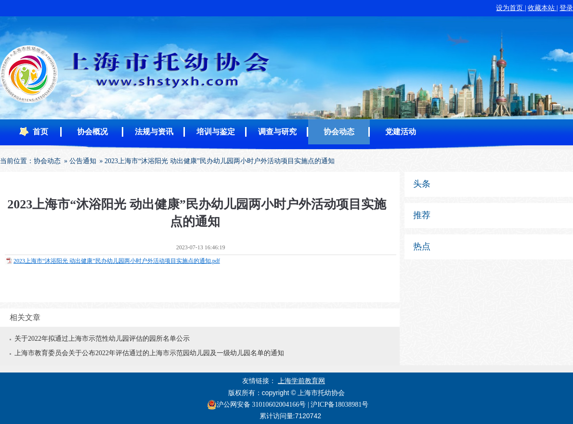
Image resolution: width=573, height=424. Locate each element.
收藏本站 (542, 8)
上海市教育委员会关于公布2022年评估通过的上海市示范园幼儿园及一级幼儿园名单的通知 (149, 353)
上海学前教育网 (301, 381)
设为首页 (510, 8)
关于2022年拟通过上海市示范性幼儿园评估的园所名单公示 (102, 338)
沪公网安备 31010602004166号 (256, 405)
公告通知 (82, 161)
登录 (566, 8)
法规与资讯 (154, 132)
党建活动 (400, 132)
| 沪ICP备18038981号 (338, 404)
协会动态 (339, 132)
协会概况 (92, 132)
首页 (40, 132)
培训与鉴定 (215, 132)
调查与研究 (277, 132)
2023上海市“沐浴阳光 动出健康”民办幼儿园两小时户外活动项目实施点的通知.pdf (116, 260)
